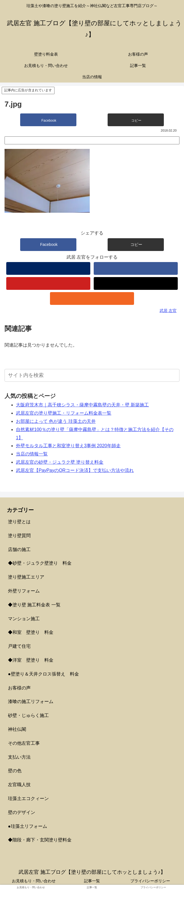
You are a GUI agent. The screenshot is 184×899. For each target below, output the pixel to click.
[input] (92, 375)
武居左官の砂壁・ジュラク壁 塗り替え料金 (59, 462)
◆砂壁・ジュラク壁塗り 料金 (40, 563)
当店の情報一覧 (32, 453)
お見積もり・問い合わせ (34, 881)
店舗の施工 (19, 549)
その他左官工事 (24, 743)
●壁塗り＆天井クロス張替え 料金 (43, 674)
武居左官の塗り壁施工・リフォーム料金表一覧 (63, 413)
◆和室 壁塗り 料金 (30, 632)
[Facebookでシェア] (48, 119)
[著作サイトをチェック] (48, 268)
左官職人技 (19, 784)
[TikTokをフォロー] (136, 283)
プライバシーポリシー (150, 881)
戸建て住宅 (19, 646)
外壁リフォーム (24, 590)
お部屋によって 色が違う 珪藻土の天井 (56, 421)
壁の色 (15, 770)
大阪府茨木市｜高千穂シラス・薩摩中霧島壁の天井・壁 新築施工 (82, 404)
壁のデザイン (21, 812)
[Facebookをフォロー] (136, 268)
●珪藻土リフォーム (27, 826)
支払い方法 (19, 757)
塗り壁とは (19, 521)
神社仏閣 (17, 729)
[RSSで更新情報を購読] (92, 298)
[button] (136, 119)
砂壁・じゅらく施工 (28, 715)
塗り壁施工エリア (26, 577)
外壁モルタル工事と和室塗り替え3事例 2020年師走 (68, 445)
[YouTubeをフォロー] (48, 283)
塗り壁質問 (19, 535)
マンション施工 (24, 618)
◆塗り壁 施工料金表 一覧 (34, 604)
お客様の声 (19, 687)
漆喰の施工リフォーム (30, 701)
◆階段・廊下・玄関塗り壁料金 (40, 839)
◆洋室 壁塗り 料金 (30, 660)
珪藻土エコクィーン (28, 798)
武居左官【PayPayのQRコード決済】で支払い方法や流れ (75, 470)
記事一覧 (92, 881)
